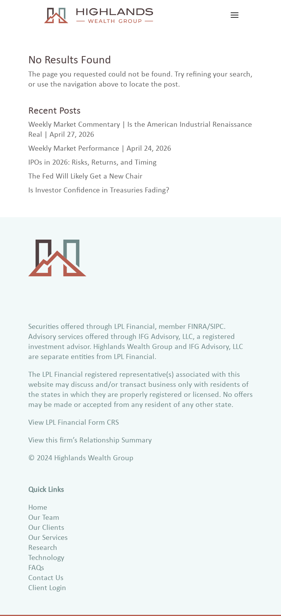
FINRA (197, 326)
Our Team (43, 517)
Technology (46, 557)
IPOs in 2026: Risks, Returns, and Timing (92, 162)
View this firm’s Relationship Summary (90, 439)
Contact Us (45, 577)
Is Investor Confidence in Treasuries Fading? (98, 189)
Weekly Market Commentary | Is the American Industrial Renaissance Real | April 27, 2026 (140, 129)
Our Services (48, 537)
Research (42, 547)
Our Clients (46, 527)
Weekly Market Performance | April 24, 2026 (99, 148)
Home (37, 507)
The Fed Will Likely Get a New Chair (85, 175)
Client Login (47, 587)
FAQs (36, 567)
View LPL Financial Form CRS (73, 422)
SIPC (217, 326)
